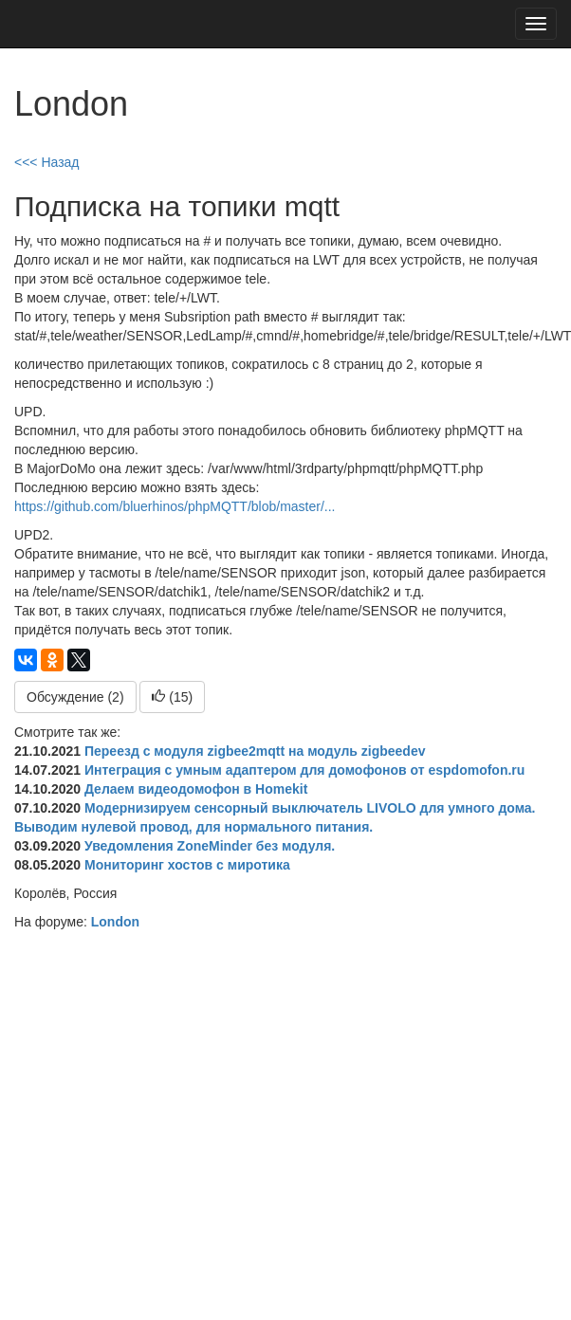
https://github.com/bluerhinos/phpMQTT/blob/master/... (175, 506)
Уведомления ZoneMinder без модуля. (209, 845)
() (172, 697)
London (115, 921)
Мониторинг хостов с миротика (187, 864)
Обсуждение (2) (75, 697)
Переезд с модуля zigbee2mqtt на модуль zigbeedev (255, 751)
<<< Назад (47, 162)
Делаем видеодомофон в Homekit (195, 789)
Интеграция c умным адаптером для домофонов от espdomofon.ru (304, 770)
